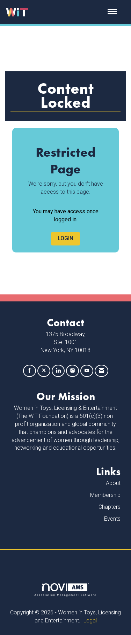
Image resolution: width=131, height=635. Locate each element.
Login (65, 238)
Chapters (110, 507)
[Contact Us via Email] (101, 371)
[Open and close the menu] (76, 12)
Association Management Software (65, 589)
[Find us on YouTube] (86, 371)
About (113, 483)
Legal (90, 620)
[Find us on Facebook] (29, 371)
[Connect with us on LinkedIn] (58, 371)
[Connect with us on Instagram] (72, 371)
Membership (105, 495)
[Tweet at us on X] (43, 371)
